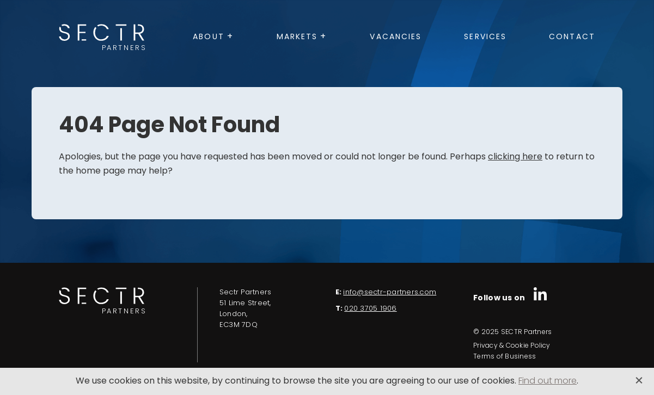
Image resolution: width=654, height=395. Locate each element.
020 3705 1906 (370, 308)
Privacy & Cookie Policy (512, 346)
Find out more (547, 381)
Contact (572, 37)
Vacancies (395, 37)
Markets (297, 37)
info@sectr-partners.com (389, 292)
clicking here (515, 157)
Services (485, 37)
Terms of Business (504, 357)
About (208, 37)
